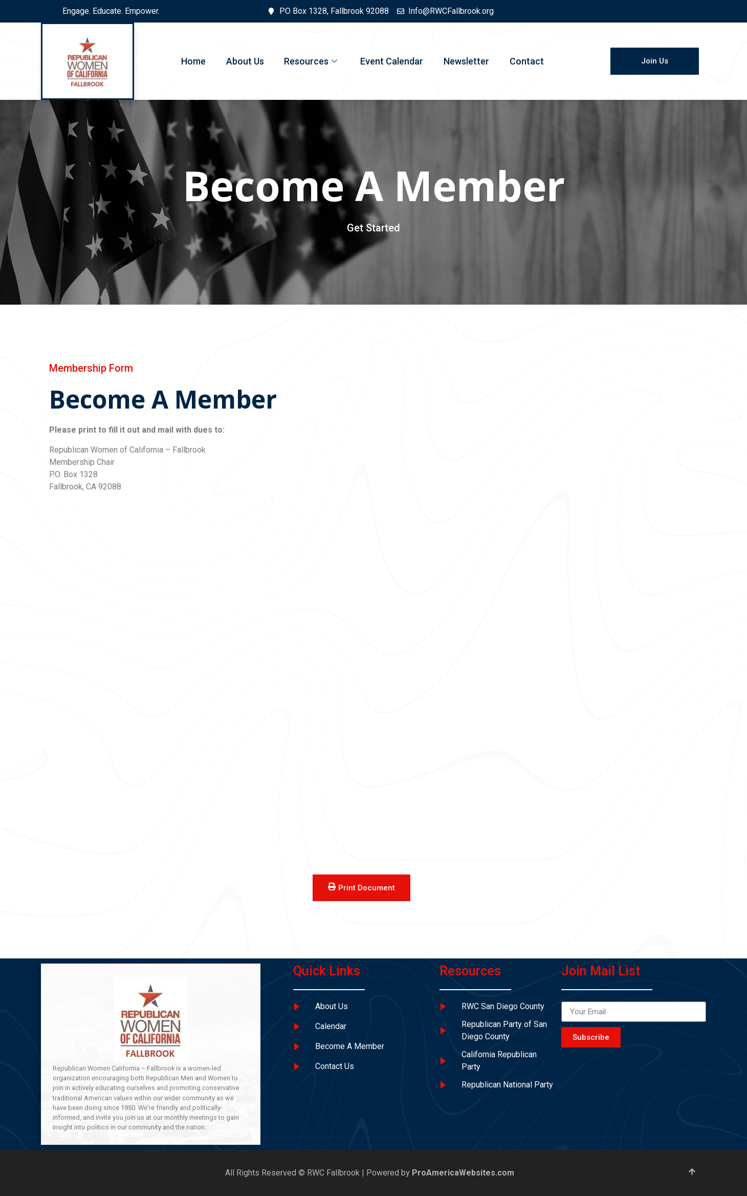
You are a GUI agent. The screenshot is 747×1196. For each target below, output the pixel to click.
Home (193, 61)
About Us (244, 61)
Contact (527, 61)
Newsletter (466, 61)
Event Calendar (391, 61)
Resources (312, 61)
